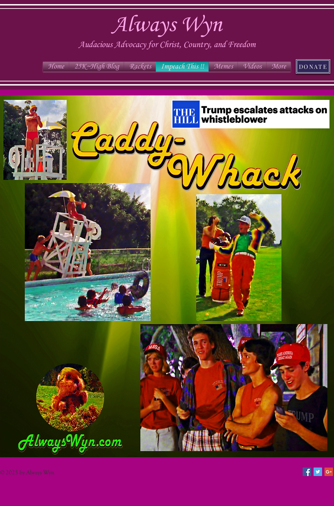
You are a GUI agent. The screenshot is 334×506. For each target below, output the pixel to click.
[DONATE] (313, 66)
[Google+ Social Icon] (328, 471)
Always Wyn (167, 25)
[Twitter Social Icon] (318, 471)
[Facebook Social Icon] (307, 471)
